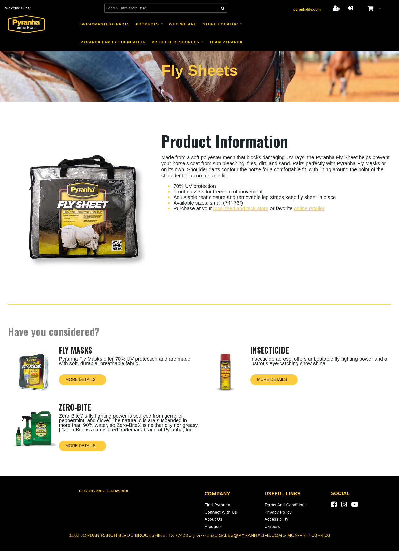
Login (350, 8)
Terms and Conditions (285, 505)
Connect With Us (221, 512)
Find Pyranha (217, 505)
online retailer (309, 208)
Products (213, 526)
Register (336, 8)
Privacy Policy (278, 512)
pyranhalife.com (307, 9)
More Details (80, 379)
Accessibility (276, 519)
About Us (213, 519)
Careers (272, 526)
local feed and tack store (240, 208)
